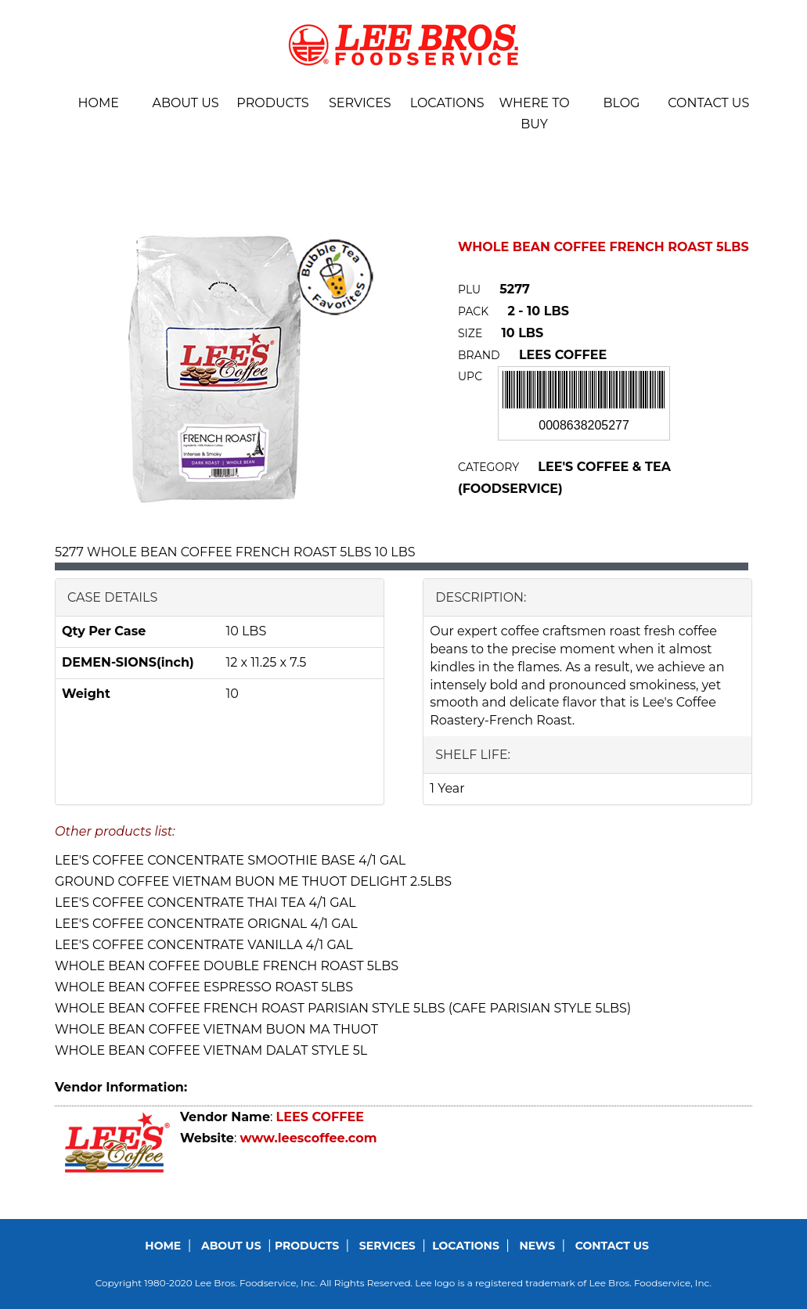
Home (97, 102)
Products (272, 102)
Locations (447, 102)
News (538, 1246)
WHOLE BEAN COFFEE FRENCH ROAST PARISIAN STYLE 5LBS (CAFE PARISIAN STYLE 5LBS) (343, 1008)
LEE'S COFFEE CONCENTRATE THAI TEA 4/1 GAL (205, 902)
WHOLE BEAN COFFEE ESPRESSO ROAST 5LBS (204, 987)
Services (360, 102)
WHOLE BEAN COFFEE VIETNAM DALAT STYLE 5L (211, 1050)
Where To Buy (534, 113)
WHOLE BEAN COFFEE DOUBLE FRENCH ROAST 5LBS (226, 965)
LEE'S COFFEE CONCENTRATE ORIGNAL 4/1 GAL (206, 923)
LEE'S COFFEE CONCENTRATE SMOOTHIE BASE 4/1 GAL (230, 860)
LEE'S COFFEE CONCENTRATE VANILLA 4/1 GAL (204, 944)
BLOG (621, 102)
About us (185, 102)
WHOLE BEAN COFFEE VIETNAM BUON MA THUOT (216, 1029)
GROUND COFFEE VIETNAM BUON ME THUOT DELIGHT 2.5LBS (253, 881)
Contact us (708, 102)
